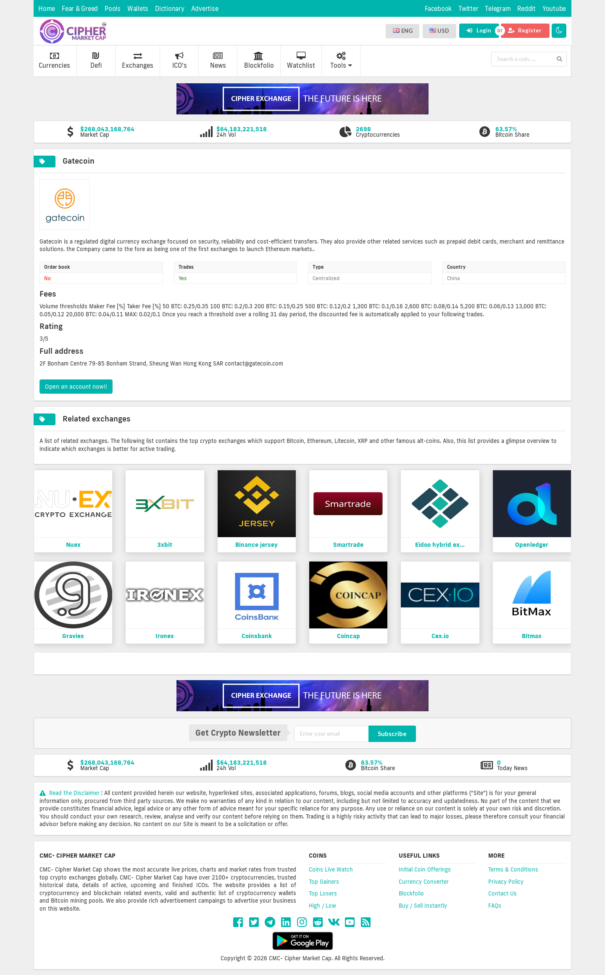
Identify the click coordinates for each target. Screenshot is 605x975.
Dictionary (169, 9)
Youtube (554, 9)
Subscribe (392, 733)
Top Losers (323, 893)
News (218, 60)
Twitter (468, 9)
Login (478, 30)
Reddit (526, 9)
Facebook (438, 9)
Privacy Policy (505, 881)
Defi (96, 60)
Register (525, 30)
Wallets (137, 9)
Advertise (204, 9)
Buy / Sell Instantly (423, 905)
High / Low (322, 905)
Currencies (54, 60)
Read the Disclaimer (70, 793)
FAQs (494, 905)
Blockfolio (259, 60)
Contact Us (502, 893)
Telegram (497, 9)
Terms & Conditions (513, 869)
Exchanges (137, 60)
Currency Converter (424, 881)
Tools (341, 60)
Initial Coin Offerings (425, 869)
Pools (113, 9)
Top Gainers (324, 881)
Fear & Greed (80, 9)
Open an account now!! (76, 386)
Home (46, 9)
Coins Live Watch (331, 869)
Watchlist (301, 60)
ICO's (179, 60)
